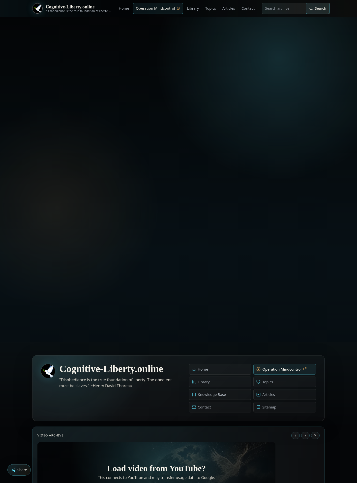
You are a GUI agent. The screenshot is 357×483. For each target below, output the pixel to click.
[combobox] (284, 8)
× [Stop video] (315, 340)
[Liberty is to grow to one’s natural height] (183, 456)
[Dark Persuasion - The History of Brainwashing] (188, 456)
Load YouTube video (157, 423)
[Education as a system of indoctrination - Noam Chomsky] (178, 456)
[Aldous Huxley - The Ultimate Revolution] (171, 456)
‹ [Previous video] (295, 340)
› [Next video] (305, 340)
